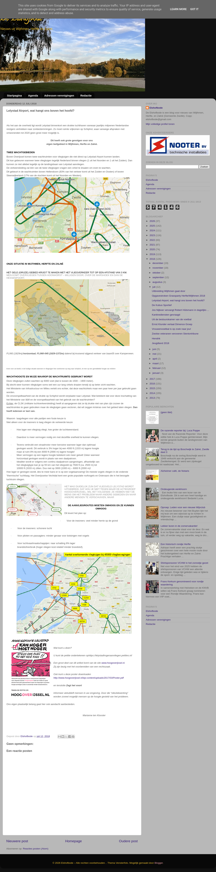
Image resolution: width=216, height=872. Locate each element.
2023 (153, 252)
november (158, 285)
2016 (153, 400)
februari (156, 385)
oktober (156, 289)
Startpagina (14, 95)
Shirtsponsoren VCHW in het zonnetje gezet (184, 580)
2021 (153, 261)
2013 (153, 414)
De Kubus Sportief (162, 322)
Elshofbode (156, 107)
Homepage (73, 841)
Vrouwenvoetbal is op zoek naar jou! (171, 346)
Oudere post (128, 841)
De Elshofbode (21, 19)
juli (154, 304)
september (158, 294)
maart (155, 380)
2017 (153, 396)
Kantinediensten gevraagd (166, 331)
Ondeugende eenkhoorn (174, 506)
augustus (157, 299)
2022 (153, 257)
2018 (153, 276)
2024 (153, 247)
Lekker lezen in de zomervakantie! (179, 543)
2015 (153, 405)
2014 (153, 410)
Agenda (33, 95)
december (158, 280)
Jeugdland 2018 (160, 360)
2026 (153, 238)
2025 (153, 242)
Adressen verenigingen (59, 95)
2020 (153, 266)
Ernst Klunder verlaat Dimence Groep (172, 341)
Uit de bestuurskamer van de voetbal (172, 336)
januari (156, 390)
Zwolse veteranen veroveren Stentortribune (175, 350)
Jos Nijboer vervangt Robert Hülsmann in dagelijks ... (180, 327)
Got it (194, 9)
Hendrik (156, 355)
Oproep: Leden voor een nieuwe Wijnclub (183, 524)
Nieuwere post (17, 841)
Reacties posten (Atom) (35, 848)
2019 (153, 271)
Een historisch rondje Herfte (176, 561)
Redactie (86, 95)
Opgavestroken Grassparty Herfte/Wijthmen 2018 (178, 312)
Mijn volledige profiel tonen (160, 124)
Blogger (159, 863)
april (155, 375)
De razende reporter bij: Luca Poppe (180, 447)
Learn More (178, 9)
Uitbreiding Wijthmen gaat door (168, 308)
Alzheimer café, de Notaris (175, 488)
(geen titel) (166, 429)
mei (154, 371)
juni (154, 366)
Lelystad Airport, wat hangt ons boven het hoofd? (178, 317)
